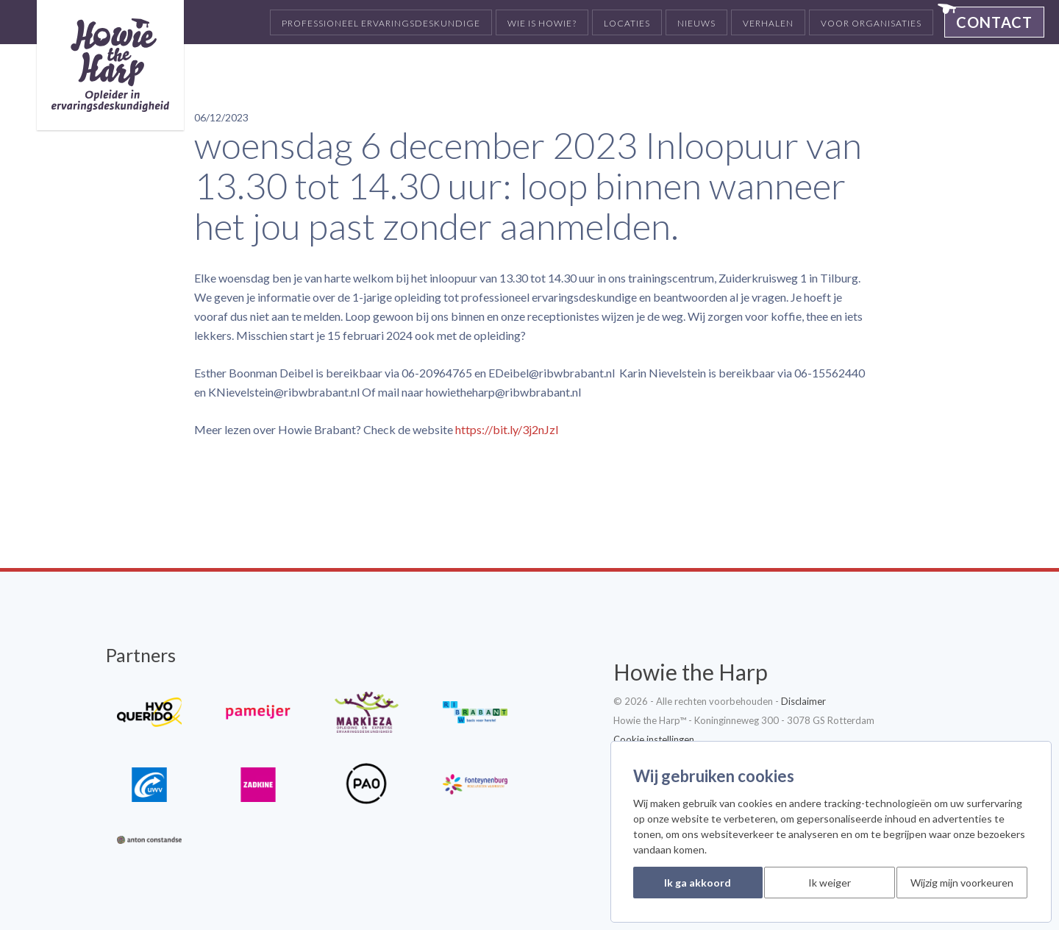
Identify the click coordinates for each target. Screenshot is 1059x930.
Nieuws (696, 23)
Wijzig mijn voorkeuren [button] (961, 882)
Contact (994, 22)
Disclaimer (803, 701)
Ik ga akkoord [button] (697, 882)
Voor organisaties (871, 23)
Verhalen (768, 23)
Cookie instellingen (653, 739)
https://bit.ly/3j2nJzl (506, 429)
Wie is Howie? (542, 23)
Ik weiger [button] (829, 882)
